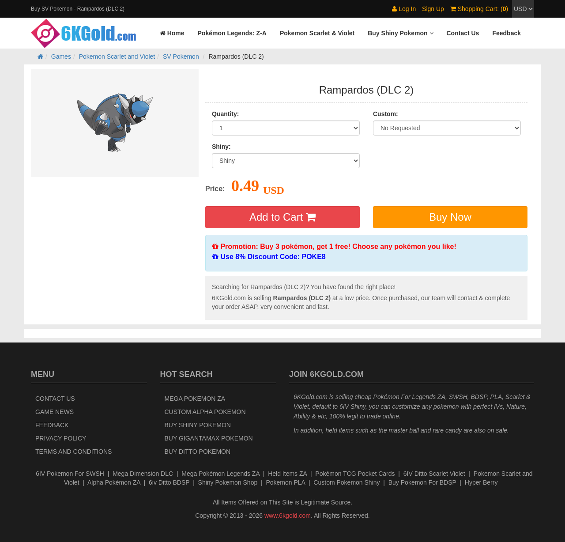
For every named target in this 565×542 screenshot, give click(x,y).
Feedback (51, 425)
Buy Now (450, 217)
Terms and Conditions (73, 451)
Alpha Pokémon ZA (113, 482)
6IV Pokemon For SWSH (70, 473)
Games (61, 56)
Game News (54, 411)
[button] (400, 33)
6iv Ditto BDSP (169, 482)
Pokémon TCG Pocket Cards (355, 473)
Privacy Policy (60, 438)
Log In (404, 8)
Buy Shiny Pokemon (198, 425)
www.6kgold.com (287, 515)
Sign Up (433, 8)
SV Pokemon (181, 56)
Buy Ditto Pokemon (198, 451)
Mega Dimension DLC (143, 473)
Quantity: (225, 113)
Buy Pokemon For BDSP (422, 482)
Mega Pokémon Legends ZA (220, 473)
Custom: (385, 113)
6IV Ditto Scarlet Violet (434, 473)
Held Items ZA (287, 473)
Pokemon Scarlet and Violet (117, 56)
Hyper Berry (481, 482)
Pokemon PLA (285, 482)
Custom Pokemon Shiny (346, 482)
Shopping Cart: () (479, 8)
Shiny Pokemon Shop (228, 482)
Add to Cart (282, 217)
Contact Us (55, 398)
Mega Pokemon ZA (195, 398)
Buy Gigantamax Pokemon (209, 438)
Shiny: (221, 146)
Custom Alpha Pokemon (205, 411)
